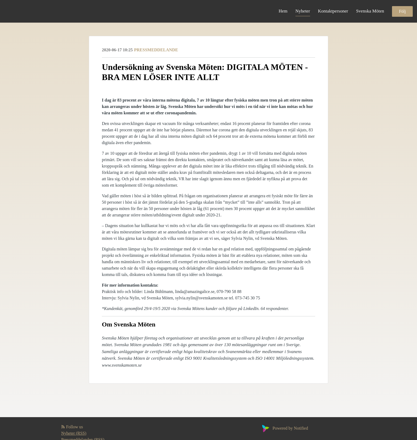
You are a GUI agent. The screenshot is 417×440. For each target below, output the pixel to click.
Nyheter (302, 11)
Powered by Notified (284, 428)
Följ (402, 11)
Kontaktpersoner (333, 11)
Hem (283, 11)
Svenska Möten (370, 11)
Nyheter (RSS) (73, 433)
